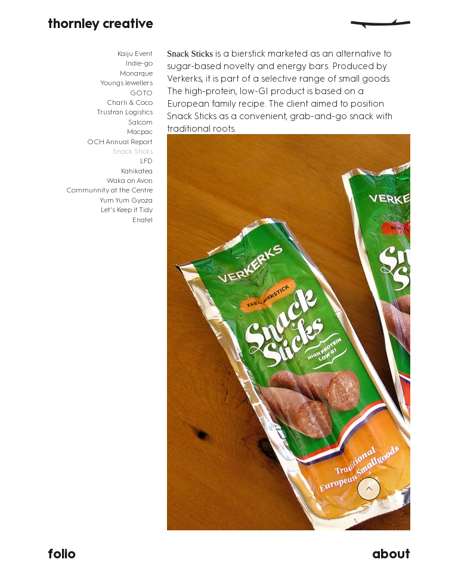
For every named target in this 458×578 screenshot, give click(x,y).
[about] (354, 554)
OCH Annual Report (120, 142)
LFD (146, 161)
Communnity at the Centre (109, 190)
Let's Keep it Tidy (127, 210)
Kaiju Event (135, 53)
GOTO (141, 93)
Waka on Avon (130, 180)
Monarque (136, 73)
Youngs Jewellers (126, 83)
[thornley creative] (104, 23)
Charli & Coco (130, 102)
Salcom (140, 122)
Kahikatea (137, 171)
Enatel (142, 220)
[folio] (104, 554)
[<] (368, 489)
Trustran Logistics (125, 112)
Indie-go (139, 63)
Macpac (140, 132)
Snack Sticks (133, 151)
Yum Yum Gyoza (126, 200)
